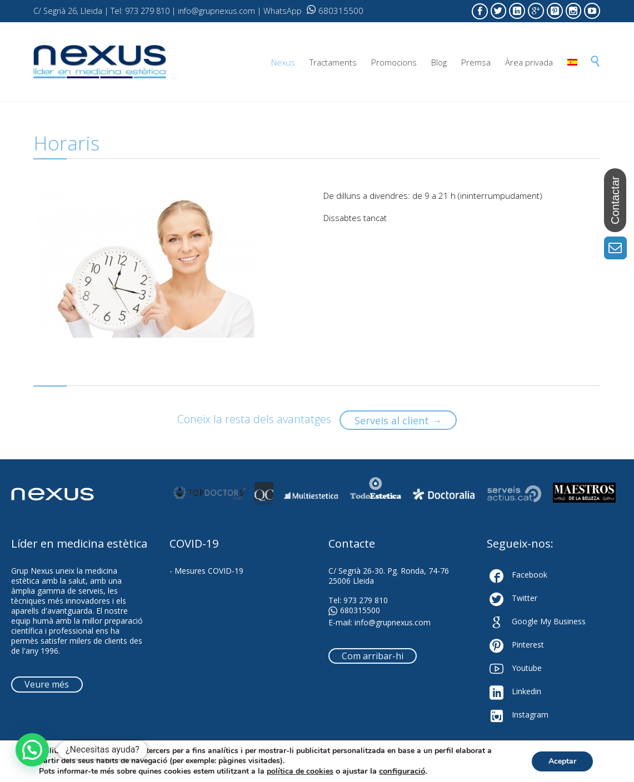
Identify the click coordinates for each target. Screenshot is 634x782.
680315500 (335, 10)
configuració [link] (402, 770)
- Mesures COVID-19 (206, 570)
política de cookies (300, 771)
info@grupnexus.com (393, 622)
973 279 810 (365, 600)
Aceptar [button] (562, 761)
